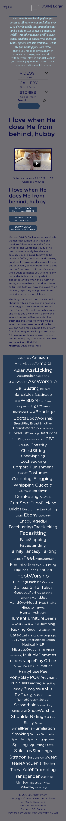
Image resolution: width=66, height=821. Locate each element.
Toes (15, 770)
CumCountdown (33, 491)
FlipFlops (21, 570)
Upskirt (39, 783)
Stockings (42, 751)
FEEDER (17, 559)
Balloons (45, 389)
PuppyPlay (48, 683)
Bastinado (43, 395)
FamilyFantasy (25, 551)
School (44, 699)
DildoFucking (43, 503)
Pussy (17, 689)
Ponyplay (19, 677)
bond (32, 412)
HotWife (39, 608)
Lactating (48, 629)
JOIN (46, 6)
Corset (23, 473)
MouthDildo (47, 650)
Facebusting (21, 527)
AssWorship (42, 381)
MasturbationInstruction (37, 640)
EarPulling (48, 509)
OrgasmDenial (22, 666)
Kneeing (33, 629)
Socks (35, 734)
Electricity (44, 516)
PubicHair (19, 683)
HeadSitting (47, 602)
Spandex (18, 739)
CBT (50, 439)
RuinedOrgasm (28, 699)
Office (50, 661)
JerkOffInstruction (22, 624)
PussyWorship (38, 689)
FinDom (40, 565)
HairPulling (24, 598)
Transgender (26, 776)
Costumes (38, 473)
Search (22, 100)
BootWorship (40, 418)
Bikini (46, 406)
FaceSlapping (33, 540)
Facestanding (33, 545)
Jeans (50, 618)
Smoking (20, 734)
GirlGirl (36, 587)
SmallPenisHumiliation (33, 728)
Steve (49, 745)
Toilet (27, 769)
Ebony (31, 515)
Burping (34, 433)
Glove (48, 587)
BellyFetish (23, 406)
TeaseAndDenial (27, 763)
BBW (20, 400)
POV (35, 677)
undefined (46, 777)
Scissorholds (26, 705)
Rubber (45, 695)
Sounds (47, 734)
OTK (35, 666)
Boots (20, 418)
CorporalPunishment (33, 467)
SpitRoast (50, 739)
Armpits (42, 363)
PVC (19, 695)
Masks (15, 640)
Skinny (38, 723)
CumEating (27, 496)
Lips (53, 635)
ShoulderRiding (27, 716)
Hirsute (27, 607)
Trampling (45, 770)
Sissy (29, 723)
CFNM (24, 445)
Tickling (49, 763)
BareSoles (24, 395)
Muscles (16, 661)
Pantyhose (29, 671)
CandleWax (32, 439)
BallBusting (27, 388)
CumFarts (45, 497)
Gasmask (47, 582)
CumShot (20, 503)
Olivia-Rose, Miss (31, 346)
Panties (45, 666)
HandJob (40, 597)
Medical (28, 644)
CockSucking (33, 461)
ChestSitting (33, 451)
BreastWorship (26, 428)
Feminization (22, 565)
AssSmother (26, 375)
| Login (57, 6)
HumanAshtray (33, 612)
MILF (40, 644)
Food (32, 570)
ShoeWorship (41, 711)
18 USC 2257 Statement (33, 795)
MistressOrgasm (26, 649)
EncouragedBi (33, 521)
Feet (29, 558)
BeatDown (45, 401)
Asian (20, 370)
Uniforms (25, 783)
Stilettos (23, 751)
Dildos (15, 509)
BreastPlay (21, 423)
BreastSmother (41, 423)
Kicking (18, 629)
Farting (49, 551)
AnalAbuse (24, 364)
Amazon (40, 358)
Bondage (45, 412)
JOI (36, 624)
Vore (47, 783)
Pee (43, 671)
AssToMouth (18, 382)
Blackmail (19, 412)
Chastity (38, 445)
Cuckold (43, 485)
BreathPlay (46, 428)
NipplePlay (32, 661)
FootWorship (33, 576)
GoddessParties (27, 592)
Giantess (21, 587)
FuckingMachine (27, 582)
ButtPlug (18, 439)
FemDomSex (44, 558)
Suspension (35, 757)
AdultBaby (24, 358)
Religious (32, 695)
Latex (15, 635)
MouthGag (16, 655)
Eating (19, 516)
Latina (27, 635)
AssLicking (39, 370)
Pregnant (49, 678)
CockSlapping (33, 456)
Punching (35, 683)
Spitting (20, 745)
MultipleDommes (39, 655)
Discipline (30, 509)
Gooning (47, 593)
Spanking (35, 739)
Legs (46, 635)
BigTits (37, 406)
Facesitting (33, 533)
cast (42, 439)
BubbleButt (19, 433)
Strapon (18, 757)
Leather (38, 635)
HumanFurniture (27, 618)
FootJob (44, 570)
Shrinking (49, 717)
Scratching (45, 705)
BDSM (32, 401)
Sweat (51, 757)
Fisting (51, 565)
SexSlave (19, 711)
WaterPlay (27, 787)
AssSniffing (42, 376)
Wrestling (41, 787)
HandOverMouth (24, 602)
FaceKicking (45, 527)
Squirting (37, 745)
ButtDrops (48, 433)
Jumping (47, 624)
